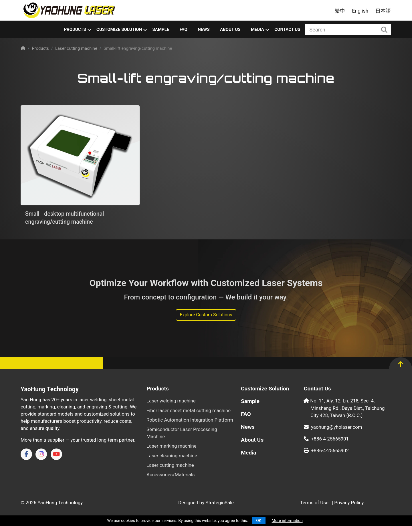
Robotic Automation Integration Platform (189, 420)
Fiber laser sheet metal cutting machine (188, 410)
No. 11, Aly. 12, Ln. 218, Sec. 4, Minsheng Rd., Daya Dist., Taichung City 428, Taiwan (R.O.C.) (347, 408)
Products (75, 29)
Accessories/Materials (170, 474)
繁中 (340, 11)
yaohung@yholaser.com (333, 427)
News (203, 29)
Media (257, 29)
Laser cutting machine (76, 48)
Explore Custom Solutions (206, 314)
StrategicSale (219, 502)
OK (258, 520)
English (360, 11)
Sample (160, 29)
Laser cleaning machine (171, 455)
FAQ (183, 29)
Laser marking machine (171, 446)
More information (287, 520)
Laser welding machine (171, 401)
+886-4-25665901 (326, 439)
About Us (230, 29)
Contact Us (287, 29)
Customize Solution (119, 29)
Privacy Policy (349, 502)
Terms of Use (314, 502)
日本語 (383, 11)
